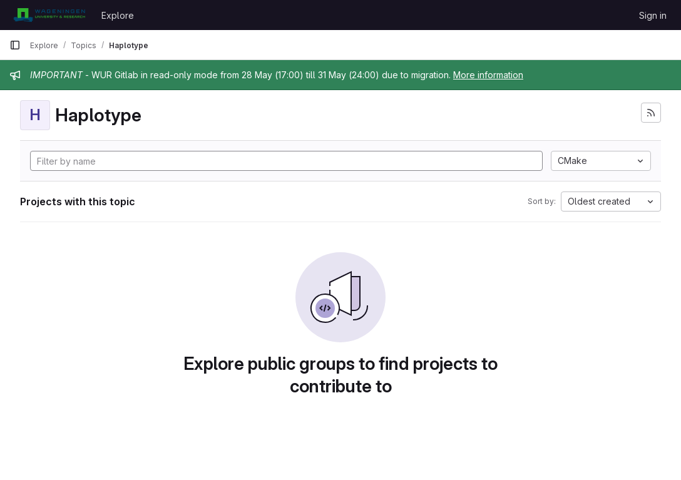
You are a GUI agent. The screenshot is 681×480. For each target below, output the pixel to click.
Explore (117, 15)
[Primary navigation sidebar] (15, 45)
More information (488, 74)
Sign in (653, 15)
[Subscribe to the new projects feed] (651, 113)
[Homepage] (49, 15)
